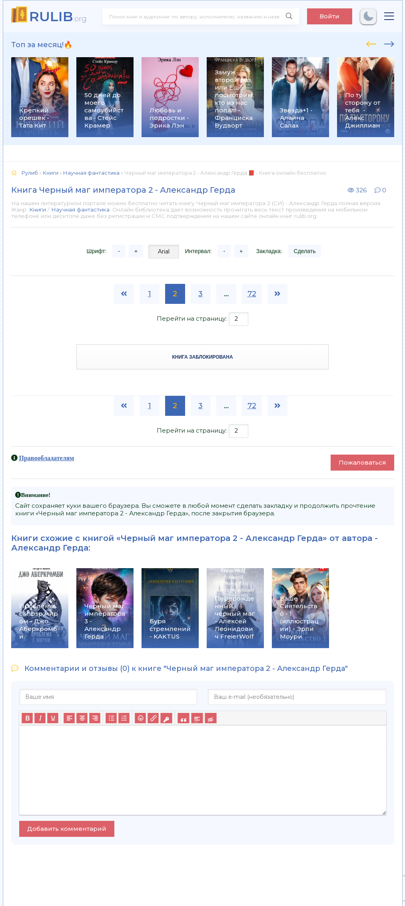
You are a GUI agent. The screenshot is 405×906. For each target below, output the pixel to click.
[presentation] (371, 43)
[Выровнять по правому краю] (94, 718)
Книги (37, 209)
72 (251, 293)
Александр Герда (49, 548)
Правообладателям (46, 458)
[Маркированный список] (111, 718)
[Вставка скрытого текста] (210, 718)
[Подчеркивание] (52, 718)
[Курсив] (40, 718)
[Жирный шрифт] (27, 718)
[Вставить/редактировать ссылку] (153, 718)
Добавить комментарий (66, 828)
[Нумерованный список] (124, 718)
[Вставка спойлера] (197, 718)
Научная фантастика (80, 209)
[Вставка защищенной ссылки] (166, 718)
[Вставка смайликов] (140, 718)
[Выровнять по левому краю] (69, 718)
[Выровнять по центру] (82, 718)
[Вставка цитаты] (183, 718)
